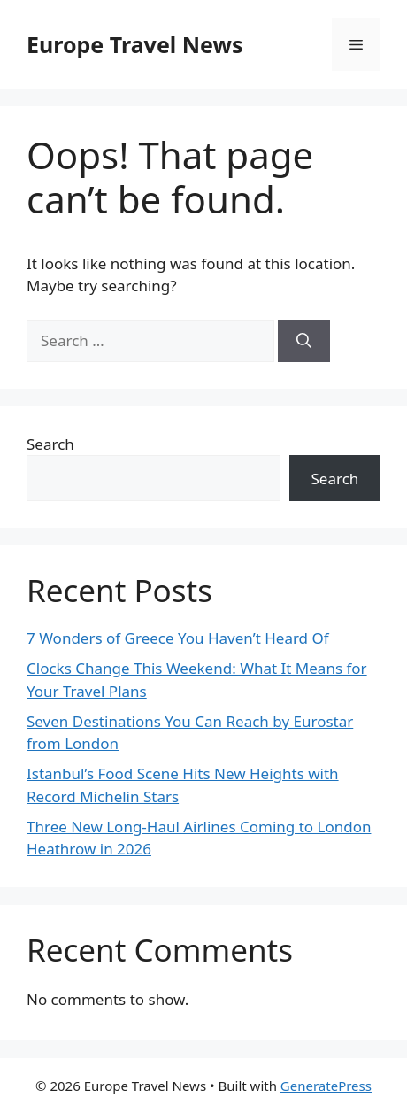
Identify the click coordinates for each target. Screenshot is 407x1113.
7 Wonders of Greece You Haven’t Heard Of (178, 638)
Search (50, 444)
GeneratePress (326, 1085)
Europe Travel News (134, 44)
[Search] (304, 341)
